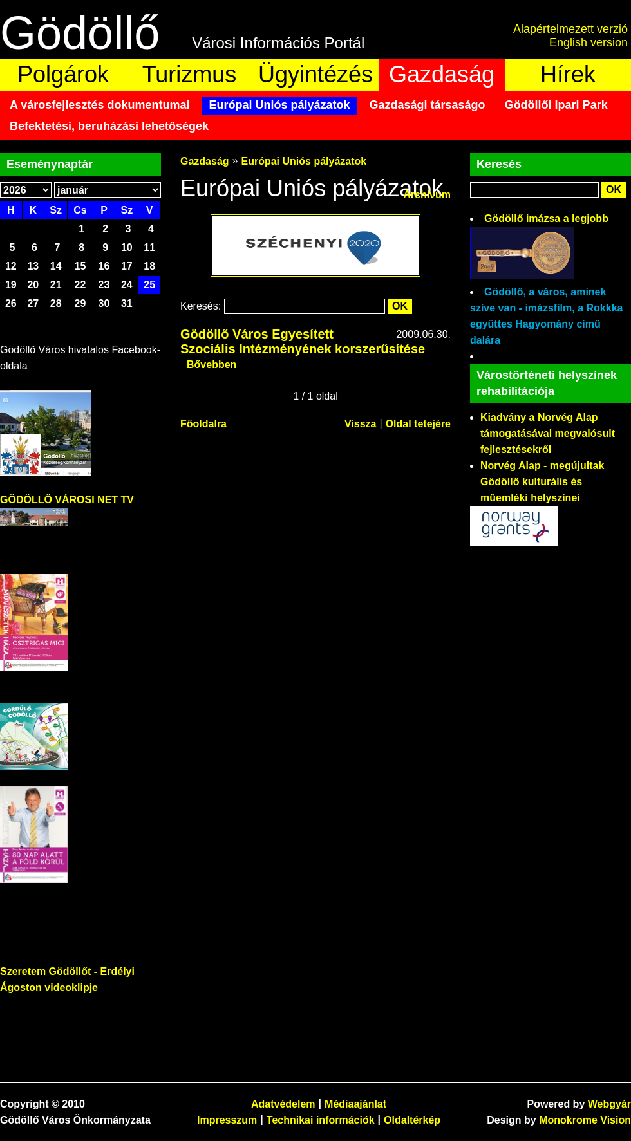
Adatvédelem (283, 1104)
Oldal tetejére (418, 423)
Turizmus (189, 74)
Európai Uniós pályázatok (279, 104)
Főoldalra (203, 423)
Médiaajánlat (355, 1104)
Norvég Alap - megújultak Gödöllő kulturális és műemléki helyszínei (542, 481)
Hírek (568, 74)
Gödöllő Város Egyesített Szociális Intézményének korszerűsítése (302, 341)
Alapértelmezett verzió (570, 29)
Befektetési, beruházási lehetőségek (109, 126)
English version (588, 42)
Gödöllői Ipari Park (556, 104)
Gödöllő (80, 33)
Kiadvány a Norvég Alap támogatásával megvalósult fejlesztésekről (547, 433)
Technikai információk (321, 1120)
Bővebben (211, 364)
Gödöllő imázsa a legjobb (546, 218)
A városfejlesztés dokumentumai (99, 104)
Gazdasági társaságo (427, 104)
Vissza (360, 423)
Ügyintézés (315, 74)
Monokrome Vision (585, 1120)
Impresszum (227, 1120)
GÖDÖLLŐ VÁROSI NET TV (67, 499)
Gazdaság (441, 74)
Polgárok (63, 74)
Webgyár (609, 1104)
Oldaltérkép (412, 1120)
